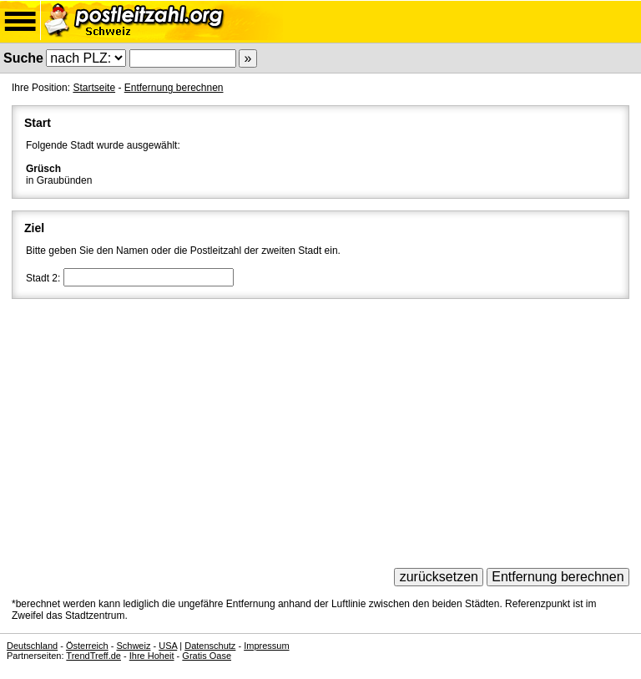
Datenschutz (209, 646)
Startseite (94, 88)
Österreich (87, 646)
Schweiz (133, 646)
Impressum (266, 646)
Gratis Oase (206, 656)
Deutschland (32, 646)
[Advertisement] (320, 428)
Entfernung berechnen (174, 88)
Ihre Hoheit (151, 656)
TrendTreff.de (93, 656)
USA (168, 646)
